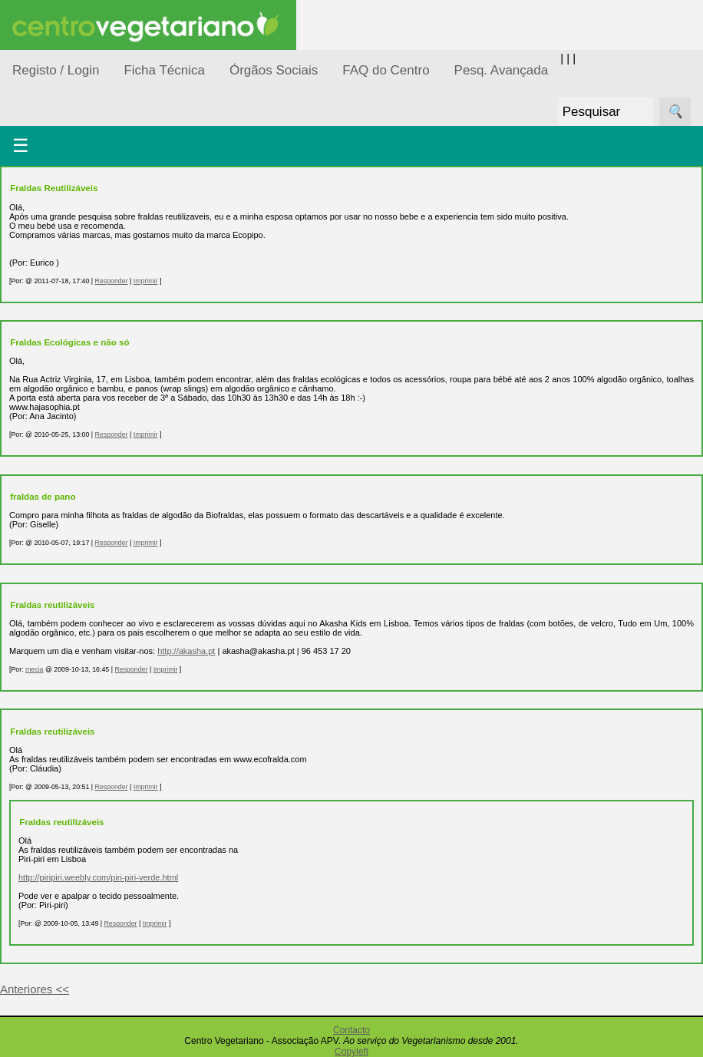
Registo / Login (55, 70)
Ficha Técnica (164, 70)
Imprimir (146, 281)
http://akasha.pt (186, 651)
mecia (34, 669)
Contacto (351, 1030)
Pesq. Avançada (501, 70)
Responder (110, 281)
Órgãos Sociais (273, 70)
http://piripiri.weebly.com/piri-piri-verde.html (98, 877)
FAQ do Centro (385, 70)
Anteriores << (34, 989)
